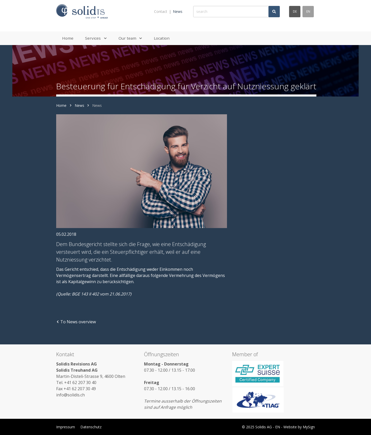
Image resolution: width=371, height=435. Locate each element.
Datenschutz (91, 426)
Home (61, 105)
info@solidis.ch (70, 395)
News (177, 11)
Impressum (65, 426)
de (295, 11)
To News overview (76, 322)
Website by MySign (299, 426)
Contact (160, 11)
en (308, 11)
